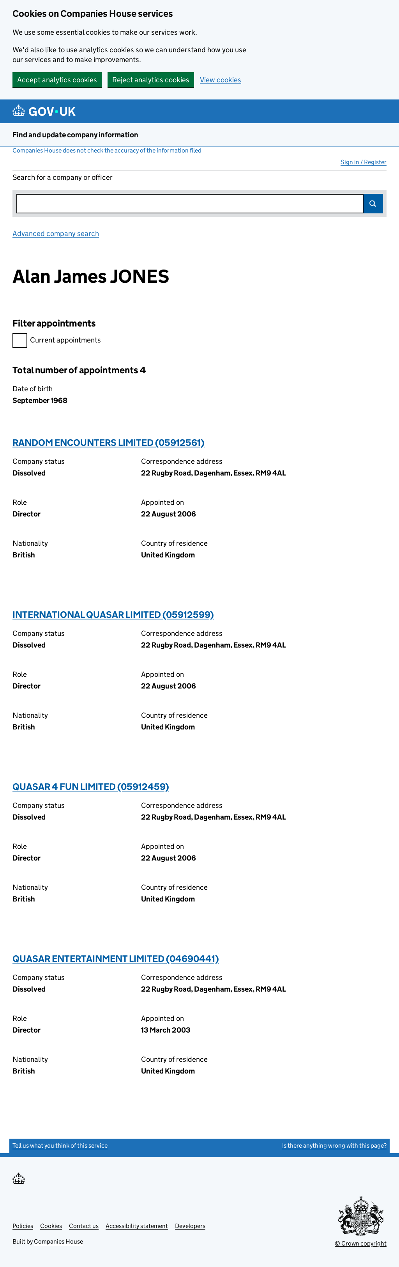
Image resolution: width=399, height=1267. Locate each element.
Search (373, 203)
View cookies (220, 79)
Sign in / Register (364, 162)
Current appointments (56, 341)
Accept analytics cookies (57, 79)
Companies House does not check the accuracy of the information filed (106, 150)
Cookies (51, 1226)
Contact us (84, 1226)
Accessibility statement (137, 1226)
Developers (190, 1226)
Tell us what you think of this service (60, 1145)
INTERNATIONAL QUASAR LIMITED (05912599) (113, 614)
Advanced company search (55, 233)
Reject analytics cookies (150, 79)
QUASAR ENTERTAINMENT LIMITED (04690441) (115, 958)
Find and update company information (75, 134)
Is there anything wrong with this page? (334, 1145)
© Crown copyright (361, 1243)
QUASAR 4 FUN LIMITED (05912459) (90, 786)
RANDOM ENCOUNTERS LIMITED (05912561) (108, 442)
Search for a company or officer (62, 177)
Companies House (58, 1241)
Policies (22, 1226)
